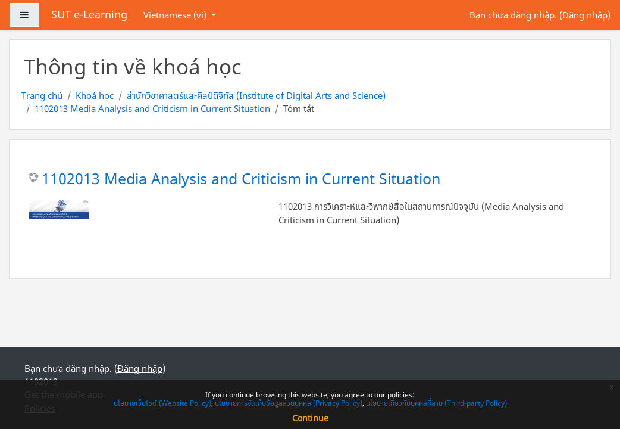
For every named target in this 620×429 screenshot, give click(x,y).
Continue (310, 418)
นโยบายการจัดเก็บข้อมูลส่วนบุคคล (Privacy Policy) (288, 403)
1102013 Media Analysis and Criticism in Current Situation (152, 108)
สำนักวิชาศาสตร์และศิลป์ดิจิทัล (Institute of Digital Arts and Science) (256, 95)
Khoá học (95, 95)
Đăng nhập (585, 15)
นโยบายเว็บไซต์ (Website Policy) (162, 403)
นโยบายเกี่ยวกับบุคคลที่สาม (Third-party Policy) (436, 403)
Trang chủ (41, 95)
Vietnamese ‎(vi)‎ (176, 15)
